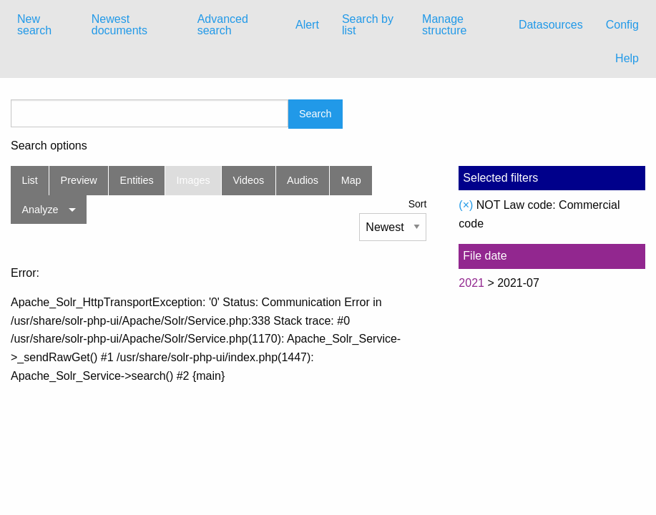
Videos (249, 180)
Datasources (551, 25)
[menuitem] (43, 25)
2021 (471, 283)
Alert (307, 25)
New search (34, 24)
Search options (49, 146)
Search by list (367, 24)
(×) (466, 205)
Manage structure (444, 24)
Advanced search (222, 24)
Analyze (39, 209)
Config (622, 25)
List (29, 180)
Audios (302, 180)
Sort (417, 204)
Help (627, 58)
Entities (137, 180)
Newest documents (119, 24)
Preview (79, 180)
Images (193, 180)
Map (351, 180)
